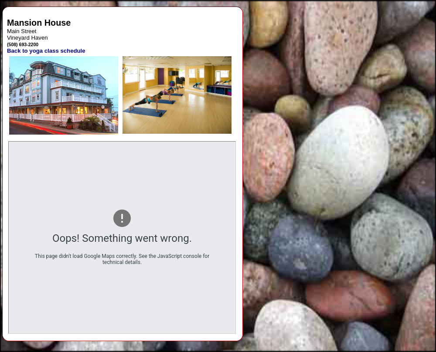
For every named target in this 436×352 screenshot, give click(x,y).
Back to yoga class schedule (46, 50)
